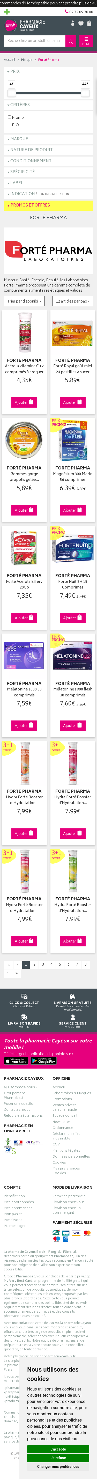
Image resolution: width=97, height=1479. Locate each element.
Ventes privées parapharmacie (65, 1108)
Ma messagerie (16, 1226)
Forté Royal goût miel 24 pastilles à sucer (72, 369)
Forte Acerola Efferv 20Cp (24, 585)
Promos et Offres (30, 205)
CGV (56, 1145)
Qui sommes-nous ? (21, 1088)
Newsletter (61, 1122)
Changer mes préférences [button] (58, 1467)
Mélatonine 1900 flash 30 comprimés (72, 692)
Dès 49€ (73, 1001)
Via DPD (24, 1020)
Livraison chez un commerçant (67, 1211)
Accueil (9, 60)
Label (16, 183)
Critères (20, 105)
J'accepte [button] (58, 1449)
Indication (39, 194)
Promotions (62, 1099)
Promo (16, 118)
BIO (13, 125)
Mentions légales (66, 1151)
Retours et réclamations (23, 1116)
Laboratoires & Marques (72, 1094)
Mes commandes (18, 1208)
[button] (24, 301)
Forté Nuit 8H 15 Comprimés (72, 585)
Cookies (59, 1163)
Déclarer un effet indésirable (66, 1137)
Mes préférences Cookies (66, 1171)
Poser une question (19, 1104)
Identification (14, 1197)
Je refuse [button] (58, 1458)
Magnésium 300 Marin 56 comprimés (72, 477)
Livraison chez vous (69, 1202)
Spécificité (22, 172)
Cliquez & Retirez (24, 1000)
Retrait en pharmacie (69, 1197)
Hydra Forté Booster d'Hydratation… (24, 800)
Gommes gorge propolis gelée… (24, 477)
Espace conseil (65, 1116)
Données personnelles (71, 1157)
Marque (26, 60)
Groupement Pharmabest (14, 1096)
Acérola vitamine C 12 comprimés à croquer (24, 369)
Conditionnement (30, 161)
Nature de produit (31, 150)
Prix (15, 71)
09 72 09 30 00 (73, 1020)
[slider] (11, 93)
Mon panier (13, 1214)
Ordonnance (63, 1128)
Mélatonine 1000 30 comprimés (24, 692)
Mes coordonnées (19, 1202)
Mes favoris (13, 1220)
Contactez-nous (17, 1110)
